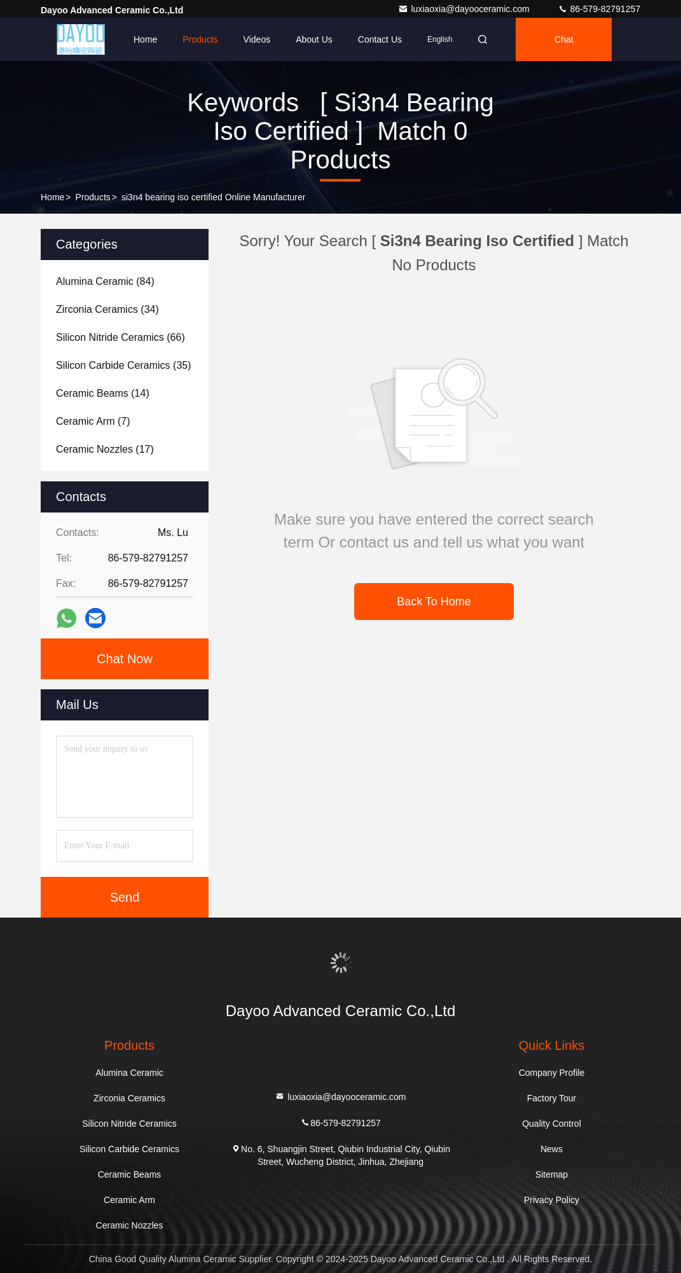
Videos (257, 39)
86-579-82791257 (599, 9)
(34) (107, 309)
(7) (93, 421)
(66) (120, 337)
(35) (123, 365)
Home (145, 39)
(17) (105, 449)
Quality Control (551, 1123)
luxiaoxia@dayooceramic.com (465, 9)
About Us (314, 39)
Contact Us (380, 39)
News (551, 1149)
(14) (102, 393)
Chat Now (125, 659)
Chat (564, 39)
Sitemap (551, 1174)
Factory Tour (552, 1098)
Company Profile (552, 1073)
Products (199, 39)
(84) (105, 281)
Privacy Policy (551, 1200)
